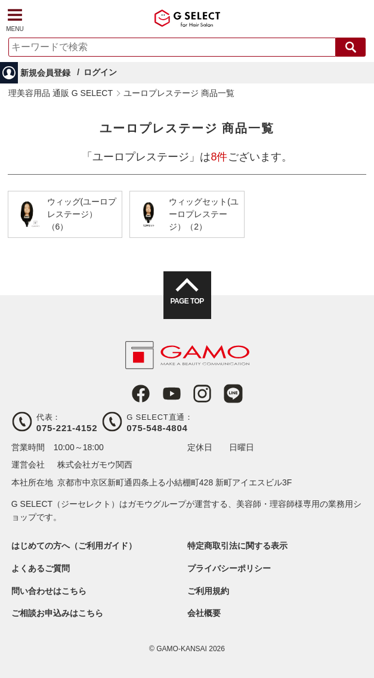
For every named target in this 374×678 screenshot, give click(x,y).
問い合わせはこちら (48, 591)
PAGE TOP (186, 301)
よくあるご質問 (40, 568)
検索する (351, 47)
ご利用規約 (208, 591)
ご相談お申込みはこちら (57, 613)
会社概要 (204, 613)
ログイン (100, 72)
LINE (233, 393)
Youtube (171, 393)
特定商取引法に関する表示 (237, 545)
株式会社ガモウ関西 (94, 464)
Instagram (202, 393)
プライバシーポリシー (229, 568)
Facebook (140, 393)
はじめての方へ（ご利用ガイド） (74, 545)
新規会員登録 (45, 73)
